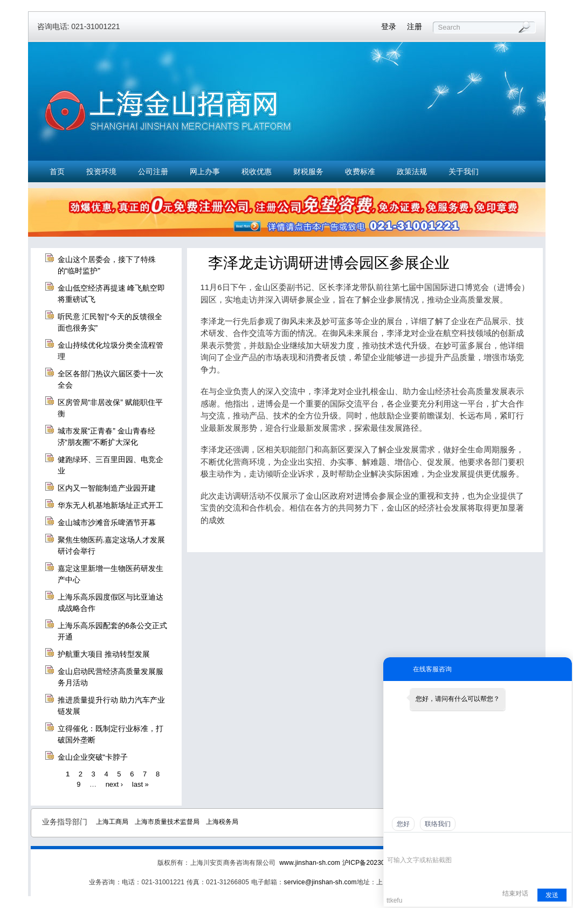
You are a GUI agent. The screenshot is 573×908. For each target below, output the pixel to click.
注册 (414, 26)
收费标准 (360, 171)
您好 (403, 824)
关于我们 (463, 171)
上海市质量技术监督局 (167, 822)
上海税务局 (222, 822)
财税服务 (308, 171)
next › (114, 784)
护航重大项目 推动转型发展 (104, 654)
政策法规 (412, 171)
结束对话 (515, 893)
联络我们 (438, 824)
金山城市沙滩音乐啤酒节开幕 (107, 522)
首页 (57, 171)
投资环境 (101, 171)
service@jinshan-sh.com (320, 882)
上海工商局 (112, 822)
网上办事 (205, 171)
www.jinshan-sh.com (310, 862)
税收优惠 (256, 171)
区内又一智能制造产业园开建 (107, 488)
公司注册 (153, 171)
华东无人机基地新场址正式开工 (110, 505)
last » (140, 784)
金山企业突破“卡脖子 (93, 757)
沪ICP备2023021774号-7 (379, 862)
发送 (552, 895)
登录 (388, 26)
